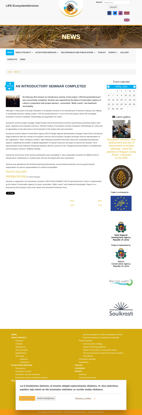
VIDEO (22, 59)
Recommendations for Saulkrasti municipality (101, 338)
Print (100, 205)
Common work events (87, 378)
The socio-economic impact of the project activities (103, 353)
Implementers (21, 353)
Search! (113, 7)
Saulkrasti (24, 359)
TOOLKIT (102, 52)
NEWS (10, 52)
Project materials (85, 341)
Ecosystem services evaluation (28, 374)
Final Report (88, 356)
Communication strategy (92, 344)
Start (10, 72)
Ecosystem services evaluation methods (32, 378)
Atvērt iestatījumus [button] (45, 398)
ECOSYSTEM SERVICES (47, 52)
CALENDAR (80, 368)
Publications (84, 362)
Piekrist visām (27, 398)
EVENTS (113, 52)
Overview (19, 341)
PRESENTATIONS (16, 176)
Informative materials (87, 359)
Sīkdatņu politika (85, 398)
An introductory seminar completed (51, 86)
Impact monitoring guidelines (94, 347)
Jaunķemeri (24, 362)
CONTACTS (12, 59)
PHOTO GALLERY (16, 171)
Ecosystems (20, 368)
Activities (19, 344)
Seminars (83, 374)
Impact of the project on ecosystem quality (100, 350)
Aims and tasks (22, 350)
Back (100, 201)
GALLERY (124, 52)
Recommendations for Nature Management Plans (103, 334)
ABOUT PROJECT (24, 52)
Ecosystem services (23, 371)
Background (20, 347)
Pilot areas (20, 356)
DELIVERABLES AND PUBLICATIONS (78, 52)
